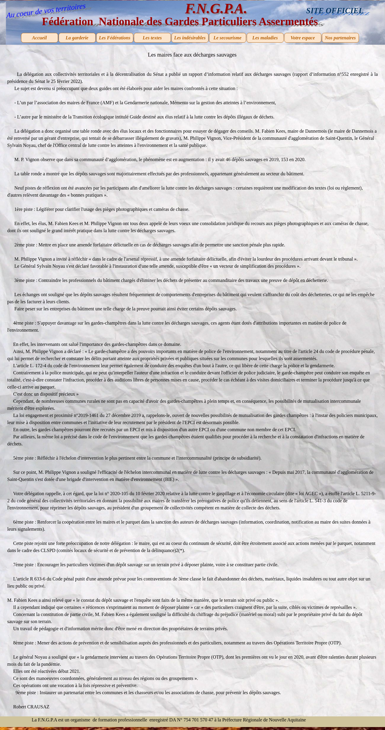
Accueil (39, 37)
